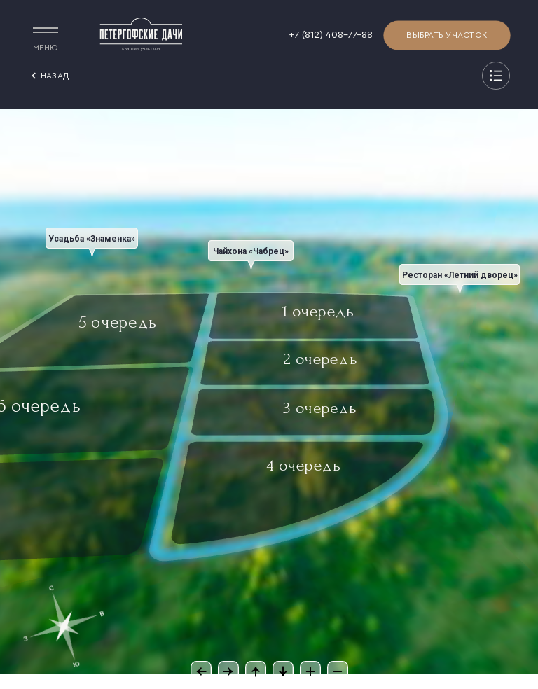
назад (48, 75)
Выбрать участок (447, 35)
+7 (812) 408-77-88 (331, 35)
